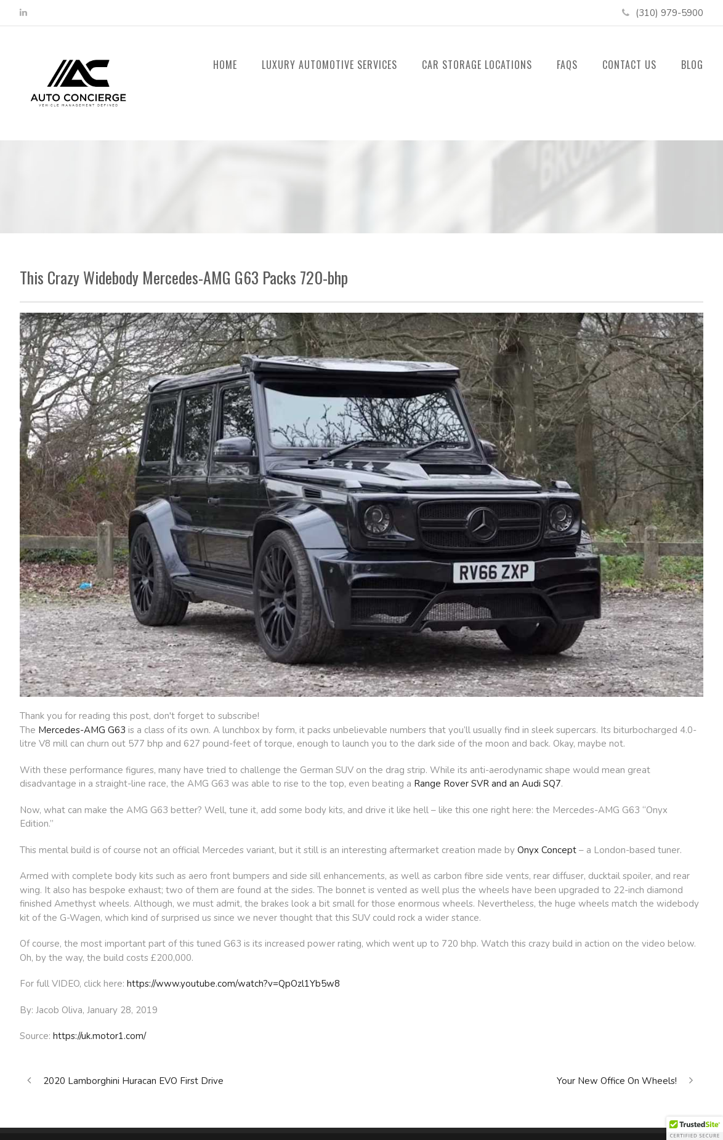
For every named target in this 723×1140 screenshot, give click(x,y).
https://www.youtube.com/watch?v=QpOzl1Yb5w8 (233, 983)
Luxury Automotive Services (329, 65)
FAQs (567, 65)
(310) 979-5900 (669, 13)
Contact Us (629, 65)
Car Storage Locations (477, 65)
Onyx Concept (546, 850)
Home (225, 65)
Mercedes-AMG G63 (82, 730)
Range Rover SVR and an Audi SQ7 (487, 783)
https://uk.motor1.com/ (99, 1036)
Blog (692, 65)
